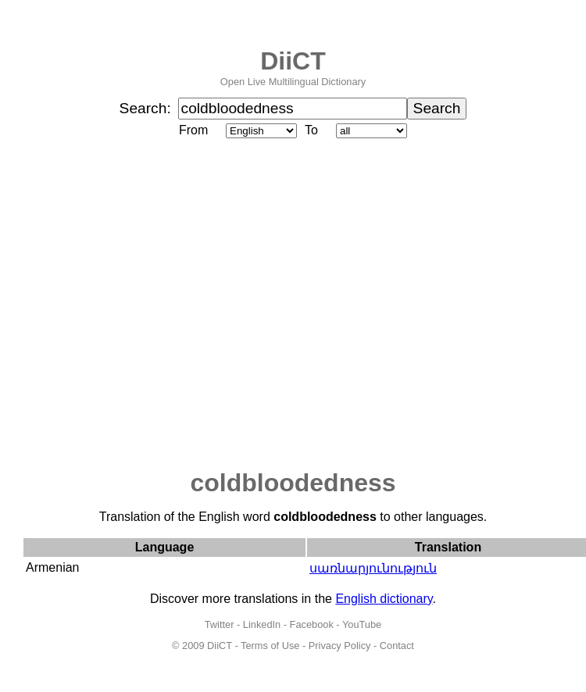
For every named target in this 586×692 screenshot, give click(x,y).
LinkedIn (261, 624)
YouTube (361, 624)
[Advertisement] (146, 305)
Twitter (219, 624)
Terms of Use (270, 645)
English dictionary (383, 598)
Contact (397, 645)
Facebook (312, 624)
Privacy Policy (340, 645)
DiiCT (293, 61)
